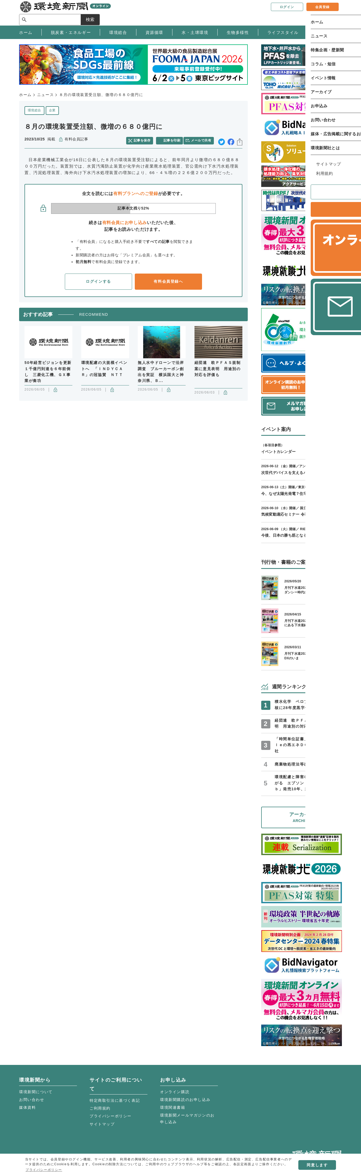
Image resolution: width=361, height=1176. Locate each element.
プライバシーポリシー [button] (44, 1170)
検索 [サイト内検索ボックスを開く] (332, 12)
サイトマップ (102, 1124)
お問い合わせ (31, 1099)
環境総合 (34, 110)
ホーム (25, 95)
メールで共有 (203, 139)
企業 (52, 110)
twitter (221, 139)
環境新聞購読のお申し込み (185, 1099)
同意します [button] (317, 1165)
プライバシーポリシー (111, 1116)
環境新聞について (36, 1092)
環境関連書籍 (172, 1107)
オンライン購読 (174, 1092)
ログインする (98, 280)
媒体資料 (27, 1107)
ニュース (45, 95)
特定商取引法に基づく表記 (115, 1100)
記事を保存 (144, 139)
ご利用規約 (100, 1108)
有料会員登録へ (168, 280)
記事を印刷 (172, 139)
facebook (231, 139)
